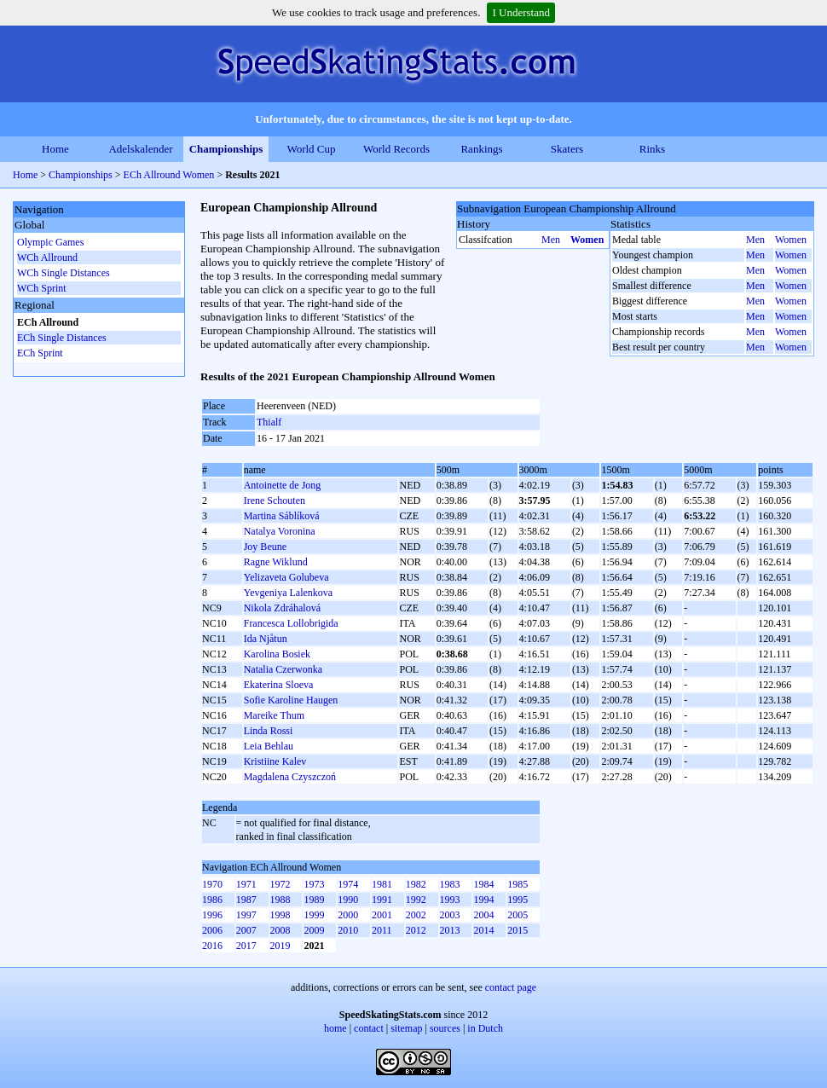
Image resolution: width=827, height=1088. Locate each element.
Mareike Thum (274, 715)
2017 (246, 946)
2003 (450, 915)
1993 (450, 900)
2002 (416, 915)
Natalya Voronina (279, 531)
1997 (246, 915)
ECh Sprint (40, 353)
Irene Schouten (274, 500)
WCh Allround (47, 257)
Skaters (567, 148)
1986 (212, 900)
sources (445, 1028)
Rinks (652, 148)
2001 (382, 915)
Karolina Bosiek (277, 654)
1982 (416, 884)
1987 (246, 900)
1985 (517, 884)
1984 (483, 884)
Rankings (481, 148)
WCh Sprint (42, 288)
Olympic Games (50, 242)
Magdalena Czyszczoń (290, 777)
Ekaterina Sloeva (279, 685)
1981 (382, 884)
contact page (510, 987)
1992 (416, 900)
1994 (483, 900)
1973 (314, 884)
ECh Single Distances (62, 338)
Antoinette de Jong (282, 485)
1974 (348, 884)
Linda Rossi (268, 731)
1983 (450, 884)
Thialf (269, 422)
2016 (212, 946)
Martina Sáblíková (282, 516)
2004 (483, 915)
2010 (348, 930)
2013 (450, 930)
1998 (280, 915)
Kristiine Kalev (275, 761)
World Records (396, 148)
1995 (517, 900)
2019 (280, 946)
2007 (246, 930)
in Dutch (485, 1028)
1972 (280, 884)
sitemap (406, 1028)
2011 (382, 930)
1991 (382, 900)
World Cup (310, 148)
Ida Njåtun (265, 639)
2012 (416, 930)
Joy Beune (265, 547)
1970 (212, 884)
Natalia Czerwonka (283, 669)
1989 (314, 900)
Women (587, 240)
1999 (314, 915)
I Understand (521, 12)
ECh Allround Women (169, 175)
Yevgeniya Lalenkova (288, 593)
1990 (348, 900)
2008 (280, 930)
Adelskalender (140, 148)
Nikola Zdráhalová (282, 608)
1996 (212, 915)
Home (55, 148)
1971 (246, 884)
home (335, 1028)
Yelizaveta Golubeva (286, 577)
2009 (314, 930)
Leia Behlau (268, 746)
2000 (348, 915)
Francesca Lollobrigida (291, 623)
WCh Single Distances (63, 273)
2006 (212, 930)
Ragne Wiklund (276, 562)
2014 (483, 930)
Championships (226, 148)
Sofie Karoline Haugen (291, 700)
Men (550, 240)
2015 (517, 930)
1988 (280, 900)
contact (369, 1028)
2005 (517, 915)
